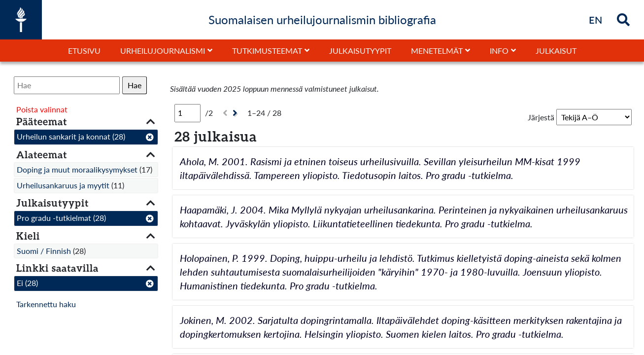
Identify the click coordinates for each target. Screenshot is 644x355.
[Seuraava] (236, 113)
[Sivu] (187, 113)
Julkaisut (556, 50)
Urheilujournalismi (162, 50)
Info (499, 50)
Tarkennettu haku (46, 304)
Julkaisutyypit (360, 50)
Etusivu (84, 50)
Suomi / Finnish (44, 250)
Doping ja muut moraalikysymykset (77, 169)
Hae (134, 85)
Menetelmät (437, 50)
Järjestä (541, 117)
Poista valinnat (42, 109)
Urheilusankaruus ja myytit (63, 185)
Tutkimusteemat (267, 50)
